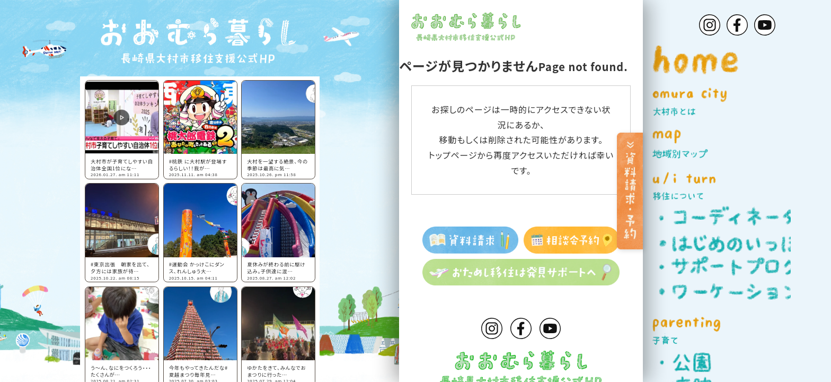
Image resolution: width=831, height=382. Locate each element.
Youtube (550, 328)
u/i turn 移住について (731, 186)
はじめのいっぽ (725, 242)
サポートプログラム (725, 267)
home (731, 59)
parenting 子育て (731, 330)
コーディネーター (725, 217)
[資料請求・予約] (626, 191)
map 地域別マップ (731, 144)
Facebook (521, 328)
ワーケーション (725, 291)
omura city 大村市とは (731, 102)
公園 (725, 362)
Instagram (491, 328)
